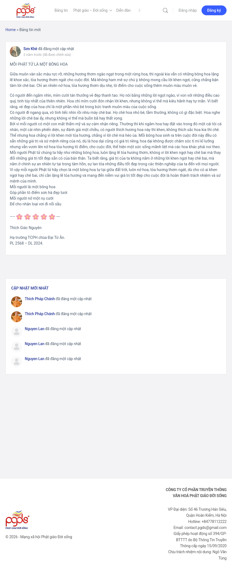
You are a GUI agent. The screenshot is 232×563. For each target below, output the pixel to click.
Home (10, 30)
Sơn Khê (30, 49)
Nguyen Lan (34, 329)
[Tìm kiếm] (165, 10)
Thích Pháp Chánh (40, 299)
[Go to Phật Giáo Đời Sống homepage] (25, 10)
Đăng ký (214, 10)
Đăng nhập (188, 10)
